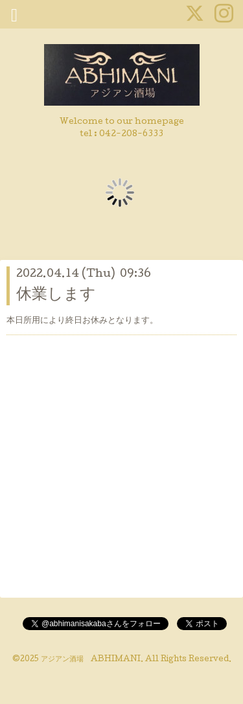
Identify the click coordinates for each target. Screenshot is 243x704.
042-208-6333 (131, 134)
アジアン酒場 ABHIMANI (91, 660)
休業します (56, 295)
